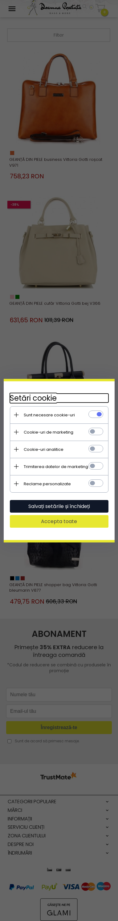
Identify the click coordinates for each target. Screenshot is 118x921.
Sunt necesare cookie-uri (49, 415)
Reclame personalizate (47, 484)
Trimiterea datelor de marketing (56, 467)
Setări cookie (33, 398)
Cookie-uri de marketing (48, 432)
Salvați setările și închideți (59, 506)
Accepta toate (59, 521)
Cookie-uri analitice (43, 449)
